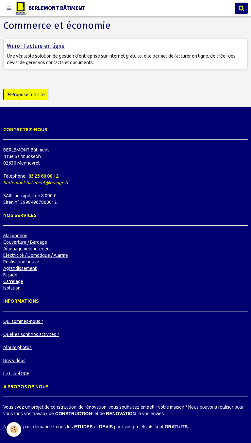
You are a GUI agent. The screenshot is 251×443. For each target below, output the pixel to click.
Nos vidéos (14, 360)
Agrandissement (20, 268)
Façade (10, 274)
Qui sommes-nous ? (23, 321)
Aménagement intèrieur (27, 248)
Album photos (17, 347)
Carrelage (13, 281)
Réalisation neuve (21, 261)
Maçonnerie (15, 235)
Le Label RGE (16, 373)
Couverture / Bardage (25, 242)
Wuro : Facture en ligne (36, 46)
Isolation (12, 288)
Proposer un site (26, 94)
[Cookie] (14, 429)
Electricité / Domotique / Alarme (35, 255)
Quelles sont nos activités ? (31, 334)
